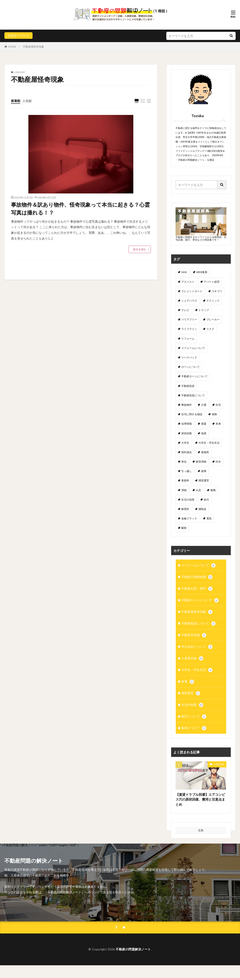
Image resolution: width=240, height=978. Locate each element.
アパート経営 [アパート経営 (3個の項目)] (212, 281)
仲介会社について (197, 647)
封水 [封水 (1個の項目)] (218, 461)
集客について (193, 728)
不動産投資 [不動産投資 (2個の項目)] (187, 386)
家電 (187, 681)
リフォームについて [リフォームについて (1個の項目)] (193, 348)
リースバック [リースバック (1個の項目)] (189, 357)
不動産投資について (198, 623)
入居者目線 (192, 658)
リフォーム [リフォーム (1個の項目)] (187, 338)
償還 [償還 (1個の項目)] (203, 423)
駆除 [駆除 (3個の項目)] (184, 527)
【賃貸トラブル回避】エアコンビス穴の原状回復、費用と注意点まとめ (200, 799)
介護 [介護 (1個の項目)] (203, 404)
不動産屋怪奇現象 (33, 46)
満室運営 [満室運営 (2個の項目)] (203, 480)
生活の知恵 (192, 705)
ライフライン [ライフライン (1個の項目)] (189, 329)
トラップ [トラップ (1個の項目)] (203, 310)
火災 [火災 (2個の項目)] (198, 490)
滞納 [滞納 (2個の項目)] (184, 490)
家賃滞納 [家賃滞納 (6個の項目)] (201, 461)
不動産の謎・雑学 (197, 588)
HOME (12, 46)
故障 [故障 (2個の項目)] (203, 471)
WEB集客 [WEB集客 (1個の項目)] (201, 272)
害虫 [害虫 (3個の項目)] (184, 461)
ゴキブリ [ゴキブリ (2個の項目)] (217, 291)
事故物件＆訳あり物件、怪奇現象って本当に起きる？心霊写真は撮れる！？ (80, 208)
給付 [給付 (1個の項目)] (206, 499)
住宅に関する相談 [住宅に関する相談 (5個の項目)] (191, 414)
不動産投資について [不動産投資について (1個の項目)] (193, 395)
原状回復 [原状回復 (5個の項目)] (186, 433)
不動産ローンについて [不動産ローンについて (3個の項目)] (194, 376)
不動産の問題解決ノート (133, 962)
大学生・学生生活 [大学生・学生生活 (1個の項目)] (209, 442)
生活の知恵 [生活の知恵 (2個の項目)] (187, 499)
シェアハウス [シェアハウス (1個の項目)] (189, 300)
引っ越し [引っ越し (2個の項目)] (186, 471)
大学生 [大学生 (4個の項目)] (185, 442)
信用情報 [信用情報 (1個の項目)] (186, 423)
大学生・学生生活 (197, 670)
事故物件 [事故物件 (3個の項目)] (186, 404)
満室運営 (190, 693)
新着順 (15, 101)
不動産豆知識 (193, 635)
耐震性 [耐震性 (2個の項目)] (185, 509)
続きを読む (139, 249)
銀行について (193, 716)
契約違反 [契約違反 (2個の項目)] (186, 452)
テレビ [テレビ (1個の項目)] (185, 310)
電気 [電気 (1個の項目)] (209, 518)
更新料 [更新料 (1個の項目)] (185, 480)
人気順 (27, 101)
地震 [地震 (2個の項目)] (203, 433)
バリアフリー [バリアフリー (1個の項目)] (189, 319)
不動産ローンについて (200, 600)
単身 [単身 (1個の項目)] (218, 423)
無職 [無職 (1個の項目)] (213, 490)
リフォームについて (198, 565)
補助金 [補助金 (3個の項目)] (202, 509)
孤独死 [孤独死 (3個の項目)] (205, 452)
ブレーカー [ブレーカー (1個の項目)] (213, 319)
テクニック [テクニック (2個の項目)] (213, 300)
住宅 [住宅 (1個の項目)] (218, 404)
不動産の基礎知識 (197, 577)
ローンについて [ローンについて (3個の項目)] (190, 366)
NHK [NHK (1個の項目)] (184, 272)
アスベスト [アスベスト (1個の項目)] (187, 281)
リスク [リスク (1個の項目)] (210, 329)
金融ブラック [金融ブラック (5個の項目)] (189, 518)
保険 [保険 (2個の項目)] (214, 414)
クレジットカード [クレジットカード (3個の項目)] (191, 291)
